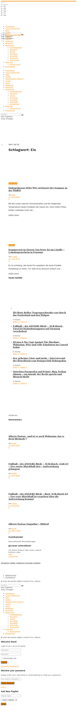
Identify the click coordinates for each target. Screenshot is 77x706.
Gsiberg (11, 245)
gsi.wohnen (14, 60)
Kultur (8, 37)
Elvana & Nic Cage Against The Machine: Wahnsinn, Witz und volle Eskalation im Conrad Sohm (40, 345)
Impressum (10, 577)
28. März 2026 (14, 531)
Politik (8, 33)
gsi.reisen (14, 54)
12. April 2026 (14, 475)
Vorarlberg (9, 26)
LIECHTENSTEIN (12, 29)
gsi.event (13, 50)
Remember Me (10, 658)
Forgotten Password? (10, 666)
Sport (7, 39)
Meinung (9, 62)
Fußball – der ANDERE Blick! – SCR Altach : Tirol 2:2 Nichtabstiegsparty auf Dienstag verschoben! (38, 329)
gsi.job (12, 52)
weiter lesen (13, 215)
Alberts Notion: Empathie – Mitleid (28, 524)
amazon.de (13, 556)
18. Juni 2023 (14, 259)
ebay (10, 554)
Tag (14, 144)
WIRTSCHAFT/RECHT (14, 35)
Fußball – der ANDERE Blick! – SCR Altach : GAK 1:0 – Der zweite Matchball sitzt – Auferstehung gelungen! (38, 466)
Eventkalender (16, 47)
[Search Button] (22, 585)
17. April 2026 (14, 445)
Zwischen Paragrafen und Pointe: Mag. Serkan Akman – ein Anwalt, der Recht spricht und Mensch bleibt (39, 374)
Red (13, 195)
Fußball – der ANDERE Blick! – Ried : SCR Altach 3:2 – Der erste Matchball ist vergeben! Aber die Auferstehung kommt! (38, 496)
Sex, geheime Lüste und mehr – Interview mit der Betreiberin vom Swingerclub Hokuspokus (39, 359)
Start (10, 144)
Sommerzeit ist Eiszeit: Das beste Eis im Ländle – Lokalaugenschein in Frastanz (36, 251)
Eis (18, 144)
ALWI (14, 443)
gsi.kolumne (15, 64)
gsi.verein (9, 43)
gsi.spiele (14, 56)
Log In (3, 687)
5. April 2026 (13, 506)
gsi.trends (14, 58)
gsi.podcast (10, 66)
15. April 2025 (14, 197)
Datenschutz (10, 575)
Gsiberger (9, 41)
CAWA (14, 257)
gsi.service (9, 45)
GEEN (14, 473)
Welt (7, 31)
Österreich (12, 183)
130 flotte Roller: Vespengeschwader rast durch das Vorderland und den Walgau (39, 313)
